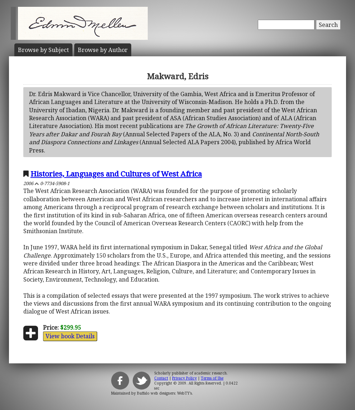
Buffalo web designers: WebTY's (164, 393)
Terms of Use (212, 378)
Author (103, 50)
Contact (161, 378)
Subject (43, 50)
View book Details (70, 336)
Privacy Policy (184, 378)
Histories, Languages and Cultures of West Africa (116, 174)
